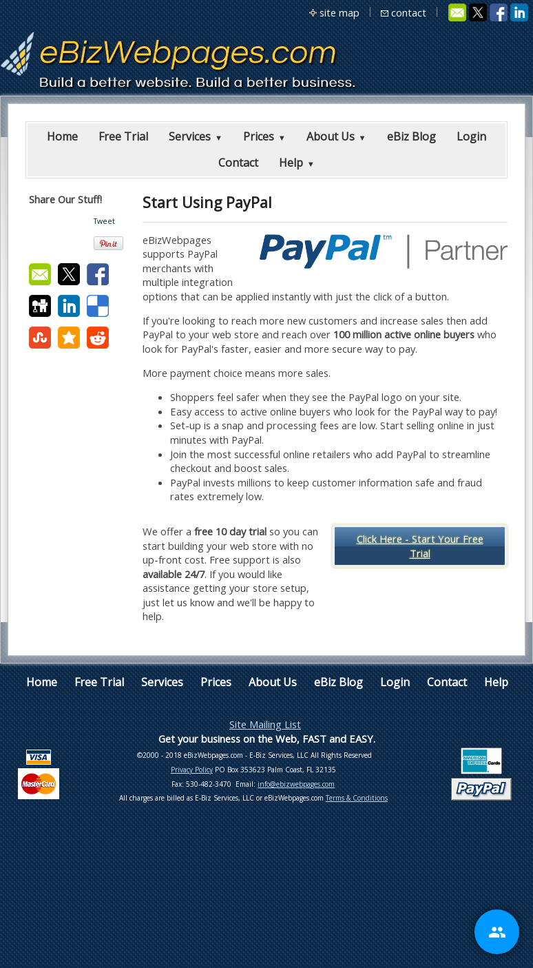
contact (408, 12)
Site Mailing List (265, 724)
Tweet (104, 221)
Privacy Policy (192, 769)
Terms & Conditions (357, 798)
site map (339, 12)
